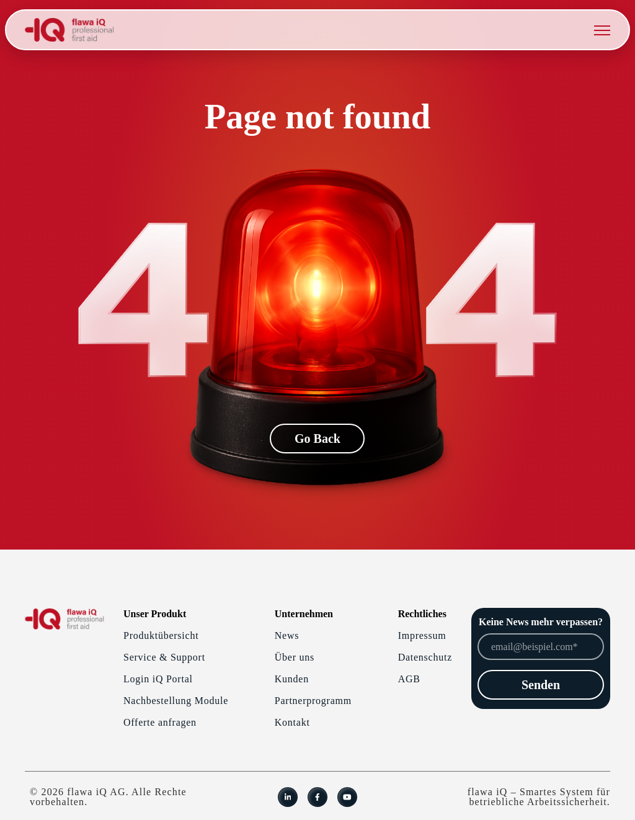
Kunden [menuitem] (292, 679)
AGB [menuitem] (409, 679)
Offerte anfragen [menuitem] (160, 722)
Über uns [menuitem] (294, 657)
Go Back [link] (317, 438)
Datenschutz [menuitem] (425, 657)
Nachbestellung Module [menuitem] (175, 700)
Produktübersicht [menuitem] (160, 635)
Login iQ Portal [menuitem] (158, 679)
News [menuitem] (287, 635)
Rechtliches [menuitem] (422, 613)
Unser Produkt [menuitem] (154, 613)
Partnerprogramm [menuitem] (313, 700)
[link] (69, 29)
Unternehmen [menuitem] (304, 613)
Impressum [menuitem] (422, 635)
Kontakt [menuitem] (292, 722)
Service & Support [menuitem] (164, 657)
